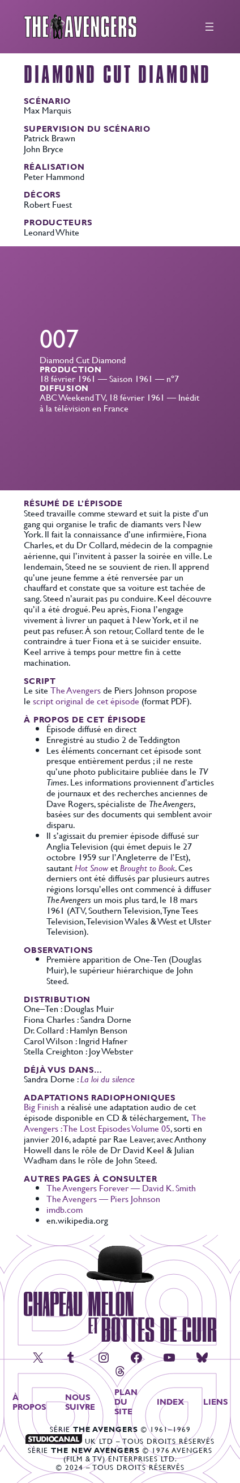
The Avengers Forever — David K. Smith (121, 1187)
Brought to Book (147, 867)
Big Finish (41, 1106)
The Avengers (75, 689)
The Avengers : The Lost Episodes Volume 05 (115, 1123)
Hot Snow (91, 867)
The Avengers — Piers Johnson (103, 1198)
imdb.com (64, 1209)
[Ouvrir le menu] (209, 26)
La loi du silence (107, 1078)
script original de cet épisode (86, 700)
